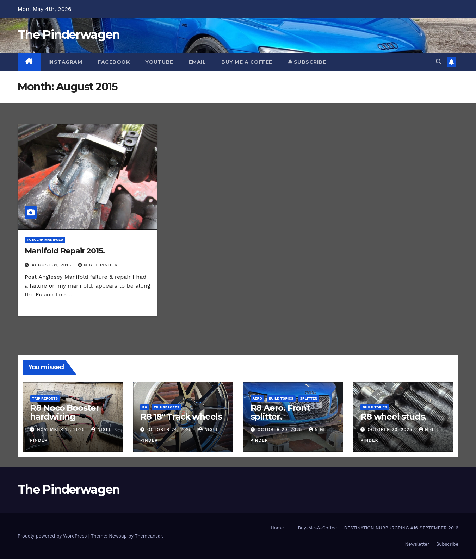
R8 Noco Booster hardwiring (64, 412)
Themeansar (148, 536)
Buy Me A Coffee (246, 62)
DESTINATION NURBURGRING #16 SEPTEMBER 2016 (401, 527)
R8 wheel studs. (393, 417)
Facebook (114, 62)
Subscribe (307, 62)
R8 (144, 407)
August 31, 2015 (52, 265)
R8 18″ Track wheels (181, 417)
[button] (438, 61)
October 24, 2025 (170, 429)
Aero (257, 398)
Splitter (308, 398)
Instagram (65, 62)
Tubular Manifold (45, 239)
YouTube (159, 62)
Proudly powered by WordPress (53, 536)
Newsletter (417, 544)
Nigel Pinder (98, 265)
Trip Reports (45, 398)
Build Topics (281, 398)
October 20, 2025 (280, 429)
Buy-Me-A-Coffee (317, 527)
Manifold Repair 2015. (65, 251)
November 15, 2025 (61, 429)
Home (277, 527)
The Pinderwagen (69, 34)
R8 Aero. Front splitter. (280, 412)
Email (197, 62)
